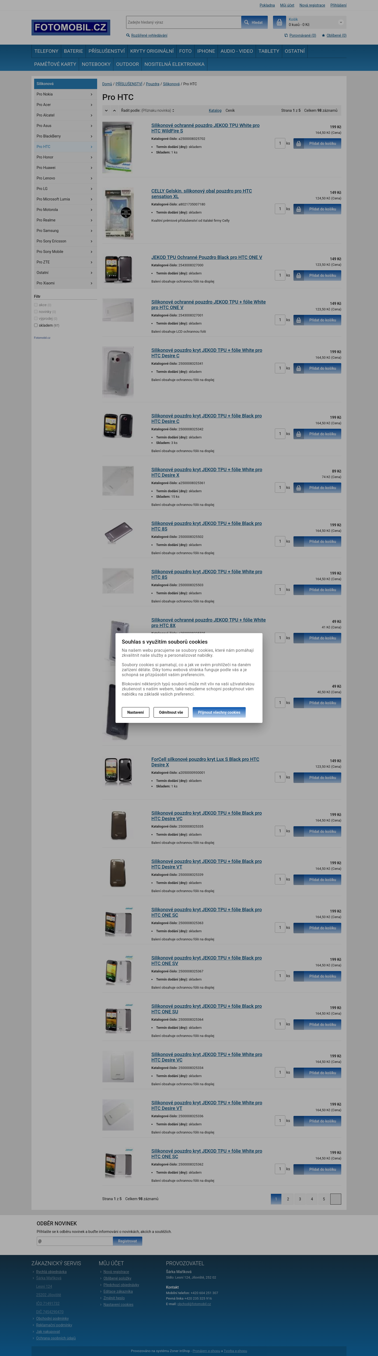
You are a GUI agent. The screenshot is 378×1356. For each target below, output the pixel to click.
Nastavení (135, 712)
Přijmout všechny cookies (219, 712)
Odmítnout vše (171, 712)
